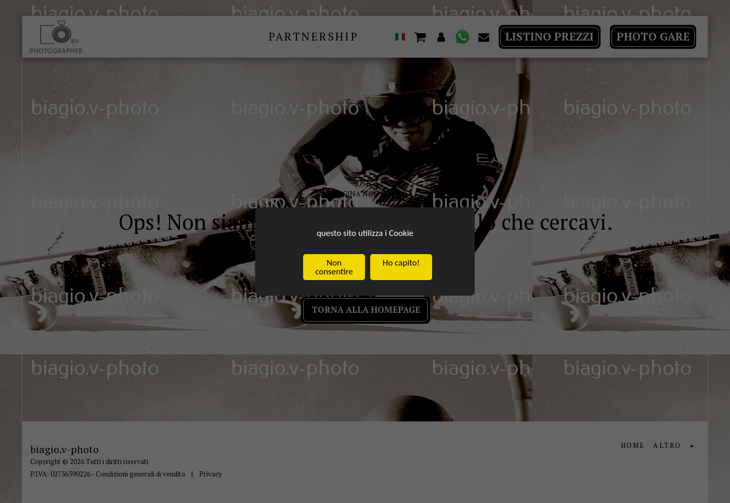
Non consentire (334, 267)
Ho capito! (401, 263)
